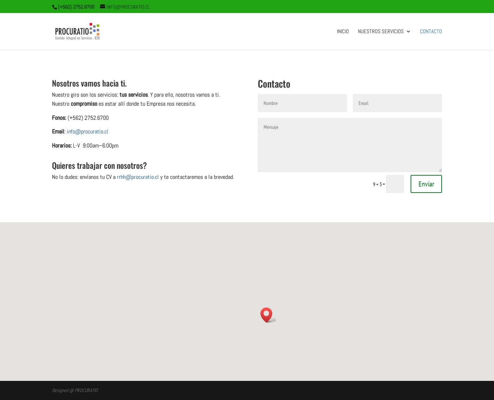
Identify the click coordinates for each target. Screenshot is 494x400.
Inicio (343, 32)
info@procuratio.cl (87, 131)
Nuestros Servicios (381, 32)
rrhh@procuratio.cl (138, 177)
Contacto (431, 32)
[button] (268, 315)
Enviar (426, 184)
